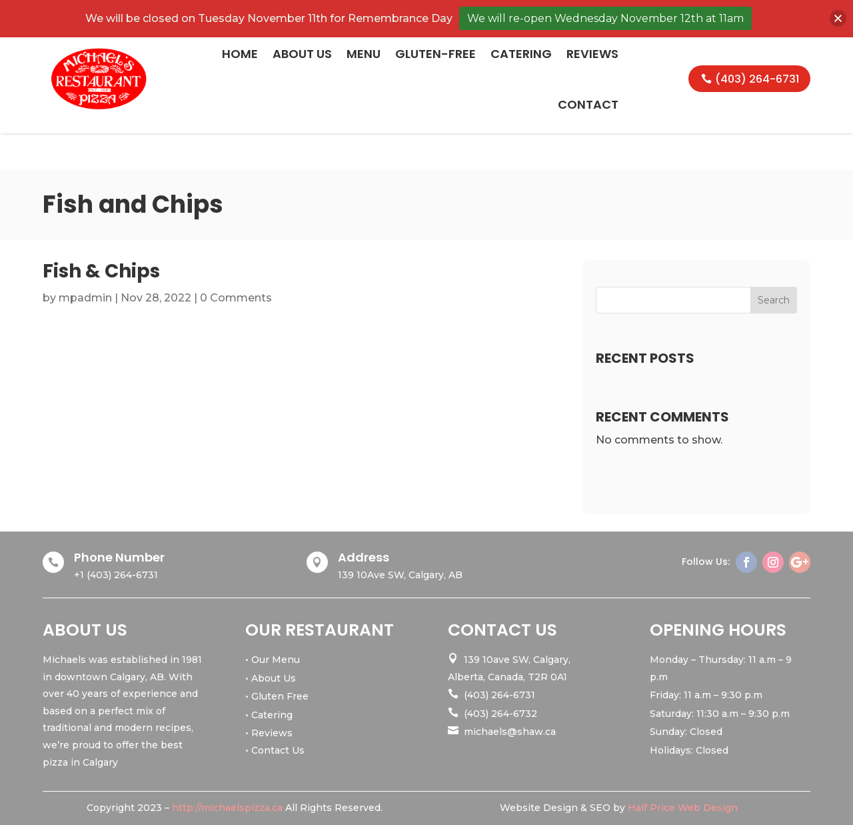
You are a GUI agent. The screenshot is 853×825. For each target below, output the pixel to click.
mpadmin (85, 297)
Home (240, 53)
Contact (588, 104)
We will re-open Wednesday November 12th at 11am (605, 18)
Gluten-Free (435, 53)
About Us (302, 53)
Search (774, 300)
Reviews (592, 53)
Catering (521, 53)
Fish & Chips (101, 271)
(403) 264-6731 (757, 79)
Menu (364, 53)
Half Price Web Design (683, 808)
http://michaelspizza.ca (227, 808)
